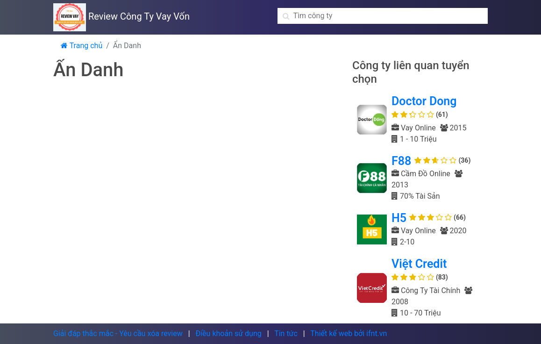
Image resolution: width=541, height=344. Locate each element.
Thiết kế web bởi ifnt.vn (348, 333)
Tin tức (286, 333)
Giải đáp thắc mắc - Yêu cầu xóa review (118, 333)
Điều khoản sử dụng (228, 333)
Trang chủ (81, 45)
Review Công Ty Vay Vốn (121, 16)
